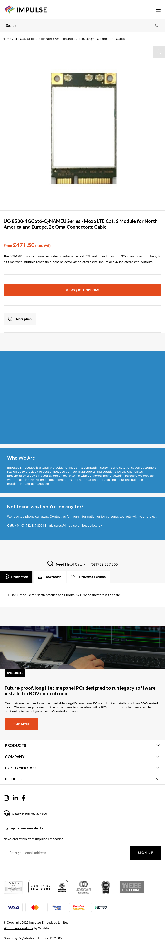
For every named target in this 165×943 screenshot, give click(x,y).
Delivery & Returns (88, 577)
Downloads (49, 577)
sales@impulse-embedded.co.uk (78, 525)
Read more (21, 724)
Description (20, 319)
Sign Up (146, 853)
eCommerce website (18, 928)
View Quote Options (82, 290)
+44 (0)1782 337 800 (28, 525)
